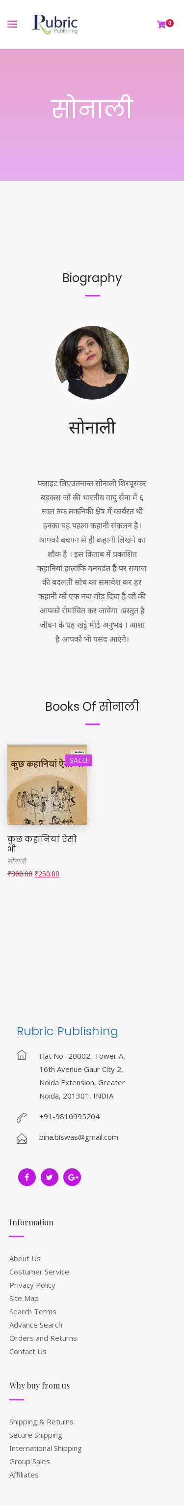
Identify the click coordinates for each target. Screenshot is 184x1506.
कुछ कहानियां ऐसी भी (42, 844)
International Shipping (45, 1448)
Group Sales (29, 1461)
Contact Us (28, 1351)
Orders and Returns (43, 1338)
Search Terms (32, 1311)
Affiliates (24, 1474)
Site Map (24, 1298)
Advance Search (35, 1325)
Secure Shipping (35, 1435)
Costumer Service (39, 1271)
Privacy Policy (32, 1285)
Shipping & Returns (41, 1421)
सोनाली (92, 426)
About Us (25, 1258)
